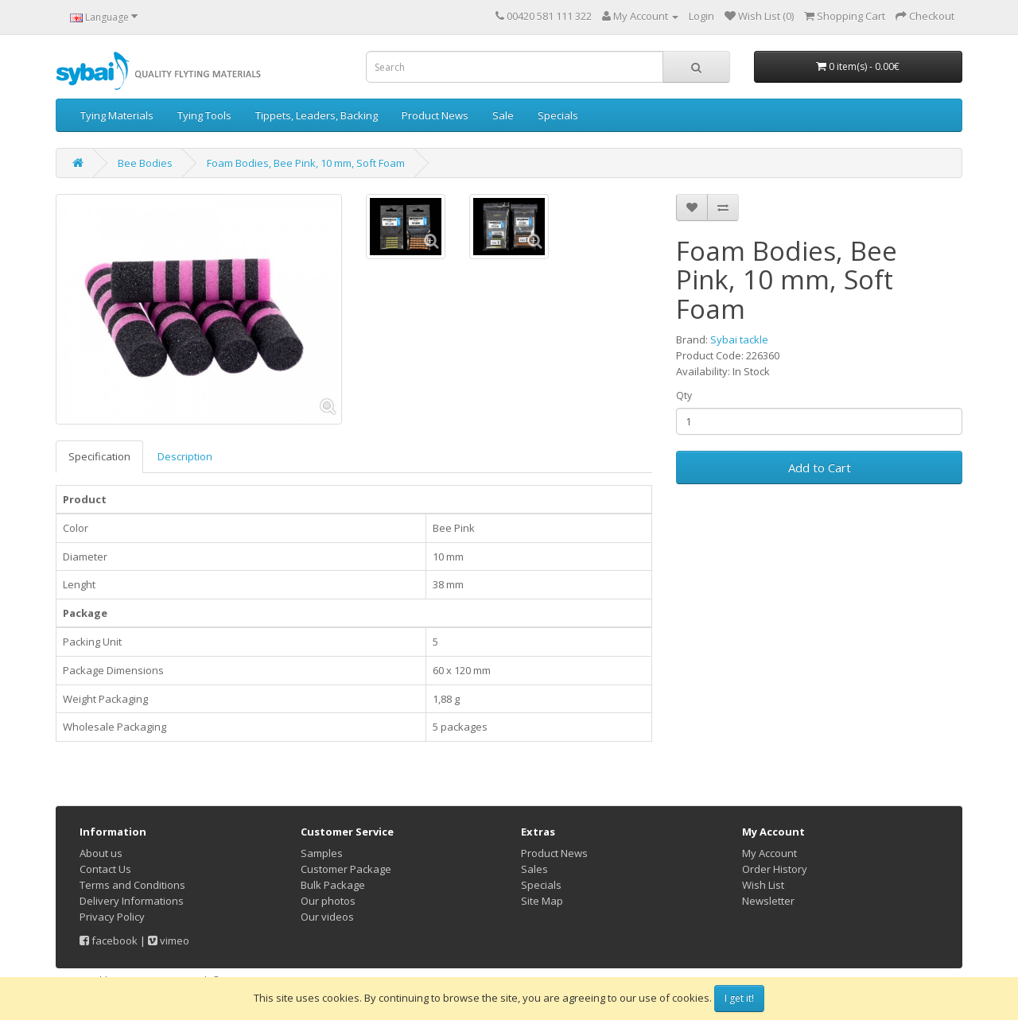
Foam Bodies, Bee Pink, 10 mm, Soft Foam (306, 163)
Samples (322, 853)
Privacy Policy (112, 916)
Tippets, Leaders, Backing (316, 115)
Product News (435, 115)
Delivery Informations (132, 901)
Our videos (327, 916)
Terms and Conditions (132, 885)
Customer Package (346, 869)
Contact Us (105, 869)
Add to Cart (819, 467)
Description (184, 456)
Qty (684, 395)
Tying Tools (204, 115)
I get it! (739, 998)
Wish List (763, 885)
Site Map (542, 901)
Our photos (328, 901)
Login (701, 16)
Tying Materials (116, 115)
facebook (109, 940)
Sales (534, 869)
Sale (503, 115)
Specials (558, 115)
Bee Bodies (145, 163)
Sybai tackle (739, 339)
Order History (774, 869)
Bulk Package (333, 885)
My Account (769, 853)
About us (101, 853)
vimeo (168, 940)
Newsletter (768, 901)
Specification (99, 456)
